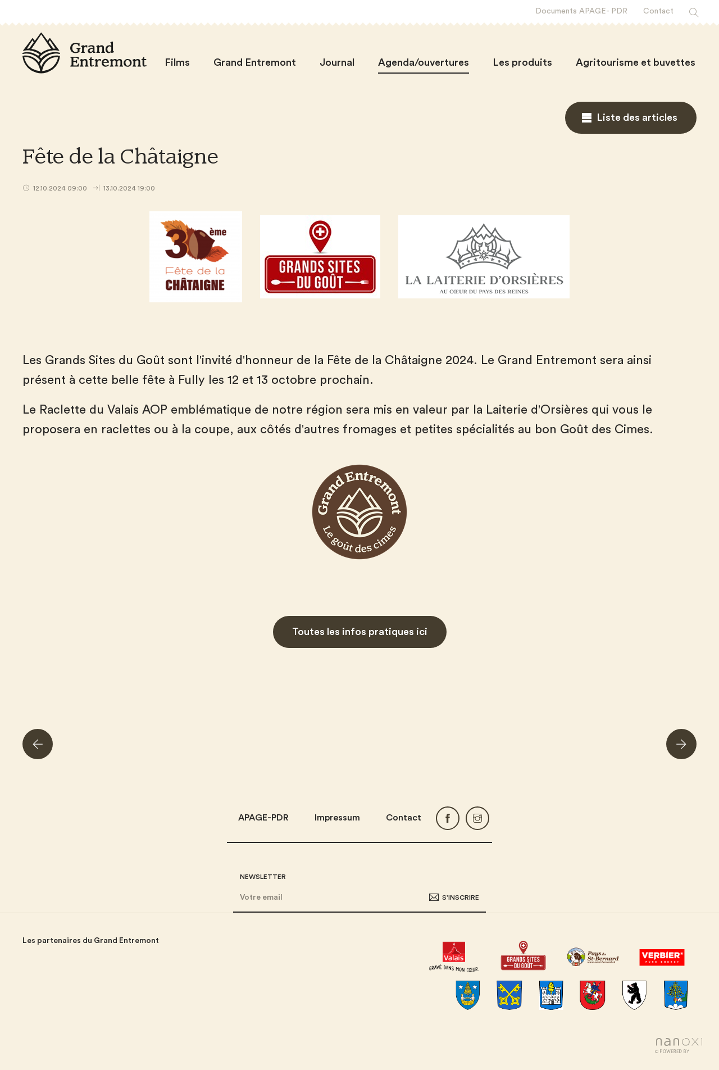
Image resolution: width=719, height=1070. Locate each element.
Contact (403, 817)
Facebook (447, 818)
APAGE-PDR (263, 817)
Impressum (337, 817)
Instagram (477, 818)
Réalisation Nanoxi (678, 1045)
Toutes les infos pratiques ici (359, 632)
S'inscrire (460, 897)
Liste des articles (637, 117)
